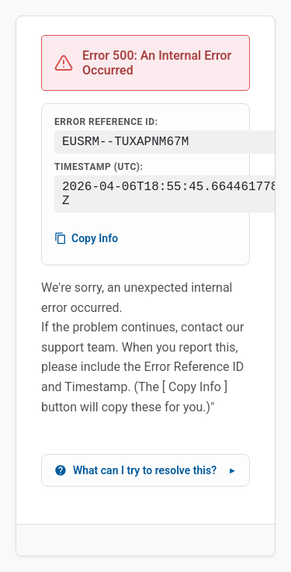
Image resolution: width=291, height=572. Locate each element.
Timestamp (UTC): (98, 166)
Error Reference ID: (106, 121)
